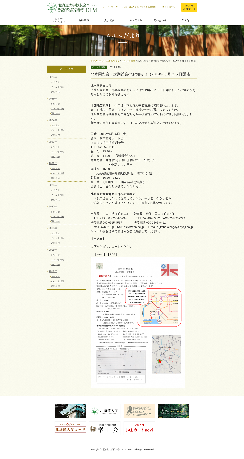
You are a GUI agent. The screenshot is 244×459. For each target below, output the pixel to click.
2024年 (53, 120)
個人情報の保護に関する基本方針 (139, 7)
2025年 (53, 98)
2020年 (53, 206)
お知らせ (55, 82)
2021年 (53, 185)
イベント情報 (128, 60)
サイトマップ (111, 7)
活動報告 (55, 92)
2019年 (53, 228)
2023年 (53, 141)
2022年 (53, 163)
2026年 (53, 77)
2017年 (53, 271)
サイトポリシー (169, 7)
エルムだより (112, 60)
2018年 (53, 249)
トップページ (97, 60)
